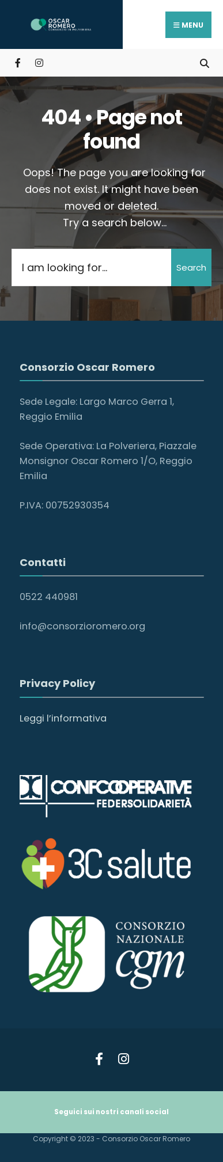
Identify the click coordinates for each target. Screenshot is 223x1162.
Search (191, 267)
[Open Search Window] (204, 62)
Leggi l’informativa (63, 718)
